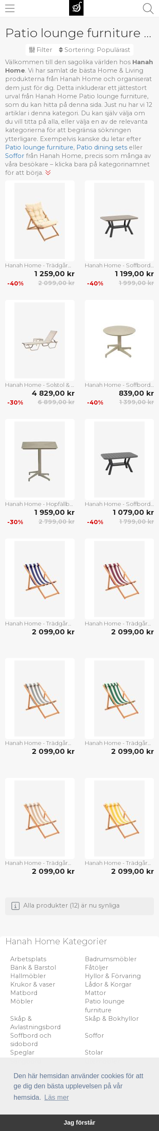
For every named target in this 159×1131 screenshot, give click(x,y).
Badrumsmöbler (111, 959)
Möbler (21, 1001)
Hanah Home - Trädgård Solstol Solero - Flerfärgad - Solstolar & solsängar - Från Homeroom (40, 623)
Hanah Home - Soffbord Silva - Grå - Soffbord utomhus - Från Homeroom (119, 503)
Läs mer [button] (57, 1097)
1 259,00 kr (54, 273)
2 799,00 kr (57, 521)
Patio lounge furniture (39, 147)
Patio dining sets (101, 147)
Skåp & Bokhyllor (112, 1018)
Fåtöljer (96, 967)
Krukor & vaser (32, 984)
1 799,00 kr (136, 521)
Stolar (94, 1052)
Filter (40, 50)
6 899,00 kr (56, 402)
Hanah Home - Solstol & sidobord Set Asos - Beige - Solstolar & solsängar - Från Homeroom (40, 384)
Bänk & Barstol (33, 967)
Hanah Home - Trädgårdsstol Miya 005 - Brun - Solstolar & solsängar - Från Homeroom (40, 265)
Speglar (22, 1052)
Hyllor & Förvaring (113, 976)
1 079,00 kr (133, 512)
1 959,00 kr (54, 512)
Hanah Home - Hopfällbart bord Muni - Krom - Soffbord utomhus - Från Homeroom (40, 503)
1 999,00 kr (136, 283)
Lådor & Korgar (108, 984)
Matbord (23, 993)
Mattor (95, 993)
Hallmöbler (28, 976)
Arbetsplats (28, 959)
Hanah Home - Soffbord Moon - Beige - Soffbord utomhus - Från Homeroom (119, 384)
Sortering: (94, 50)
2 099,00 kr (56, 283)
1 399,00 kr (136, 402)
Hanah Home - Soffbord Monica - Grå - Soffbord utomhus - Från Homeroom (119, 265)
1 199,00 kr (134, 273)
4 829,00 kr (53, 393)
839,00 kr (136, 393)
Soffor (14, 156)
